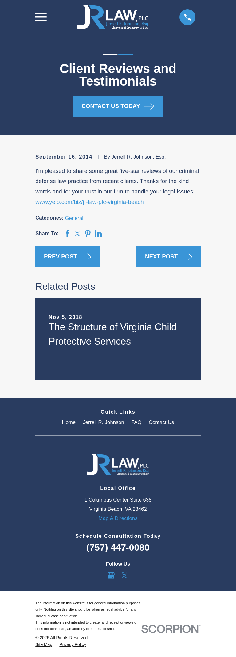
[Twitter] (124, 575)
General (74, 218)
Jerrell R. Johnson (103, 422)
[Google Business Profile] (111, 575)
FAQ (136, 422)
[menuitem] (43, 644)
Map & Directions (118, 518)
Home (69, 422)
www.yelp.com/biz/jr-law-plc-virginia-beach (89, 202)
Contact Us (161, 422)
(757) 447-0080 (117, 547)
